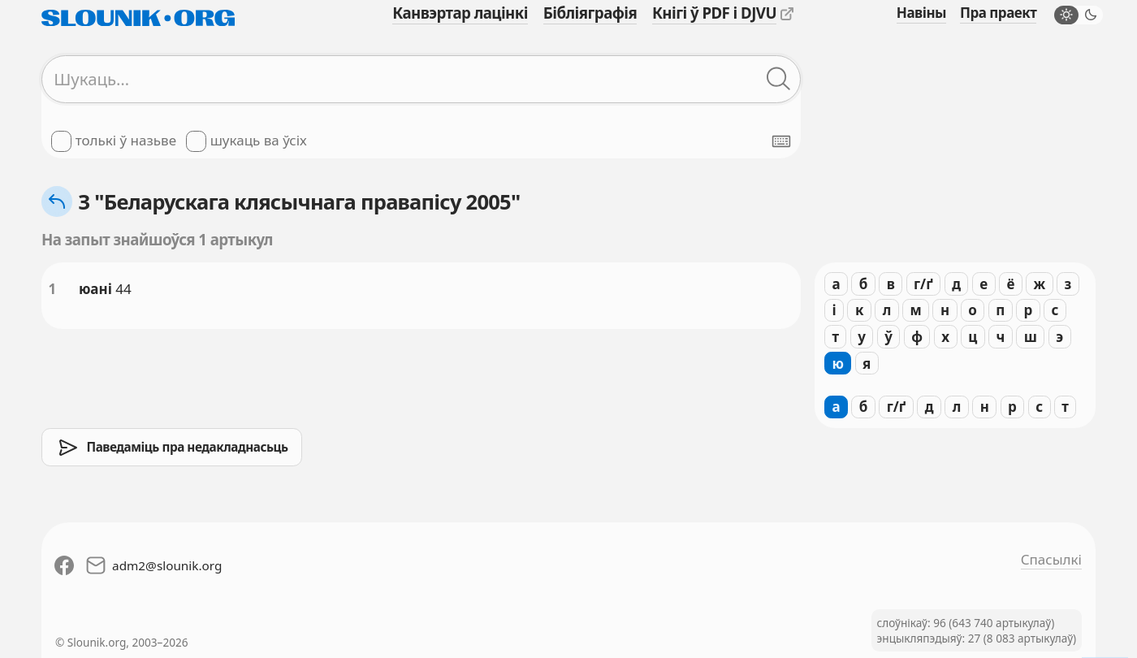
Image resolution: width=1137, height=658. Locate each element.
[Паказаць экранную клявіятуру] (781, 141)
